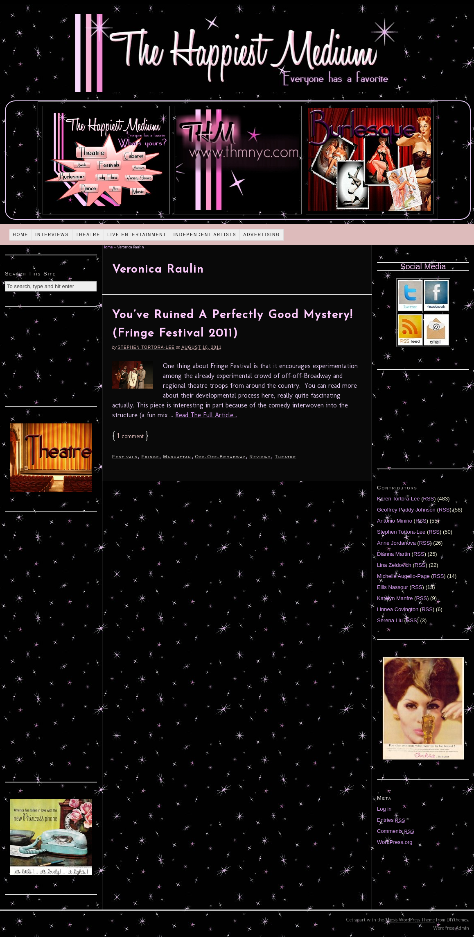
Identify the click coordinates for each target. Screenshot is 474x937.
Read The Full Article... (206, 415)
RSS (428, 499)
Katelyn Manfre (395, 598)
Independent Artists (205, 234)
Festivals (125, 456)
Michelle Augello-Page (403, 576)
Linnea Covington (397, 609)
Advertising (261, 234)
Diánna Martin (393, 554)
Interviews (52, 234)
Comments (396, 831)
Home (20, 234)
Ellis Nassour (392, 587)
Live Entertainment (137, 234)
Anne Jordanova (396, 543)
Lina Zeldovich (394, 565)
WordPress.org (394, 842)
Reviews (260, 456)
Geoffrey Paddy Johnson (406, 510)
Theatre (88, 234)
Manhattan (177, 456)
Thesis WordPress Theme (410, 920)
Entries (391, 820)
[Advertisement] (51, 355)
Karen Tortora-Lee (398, 499)
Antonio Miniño (394, 521)
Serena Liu (390, 620)
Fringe (150, 456)
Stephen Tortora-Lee (145, 347)
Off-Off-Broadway (220, 456)
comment (130, 436)
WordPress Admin (451, 928)
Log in (384, 809)
